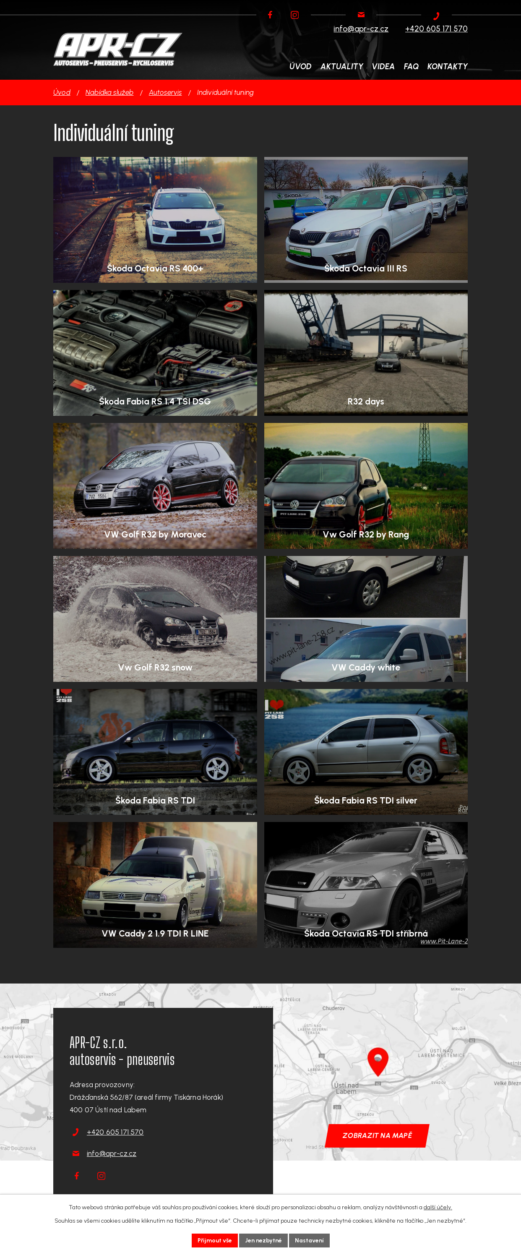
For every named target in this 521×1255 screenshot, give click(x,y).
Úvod (61, 92)
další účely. (438, 1207)
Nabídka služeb (109, 92)
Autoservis (165, 92)
